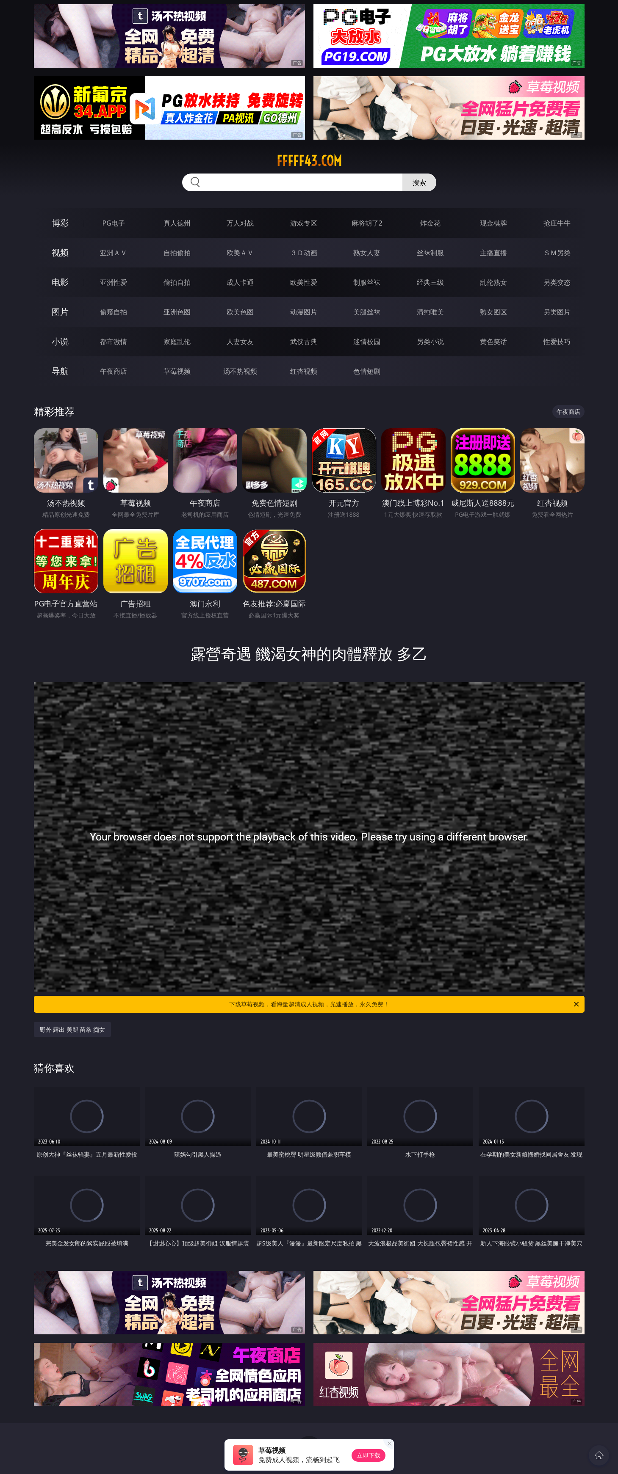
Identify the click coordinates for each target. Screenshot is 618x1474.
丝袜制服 (430, 252)
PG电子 (114, 223)
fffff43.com (309, 160)
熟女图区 (493, 312)
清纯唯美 (430, 312)
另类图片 (557, 312)
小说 (60, 341)
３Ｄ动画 (303, 252)
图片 (60, 311)
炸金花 (430, 223)
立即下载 (368, 1455)
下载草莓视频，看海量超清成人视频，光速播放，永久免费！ (404, 1004)
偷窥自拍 (113, 312)
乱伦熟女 (493, 282)
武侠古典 (303, 341)
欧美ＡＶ (240, 252)
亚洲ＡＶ (113, 252)
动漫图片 (303, 312)
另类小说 (430, 341)
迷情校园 (366, 341)
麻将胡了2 (367, 223)
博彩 (60, 223)
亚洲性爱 (113, 282)
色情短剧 (366, 371)
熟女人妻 (366, 252)
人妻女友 (240, 341)
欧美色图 (240, 312)
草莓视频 (177, 371)
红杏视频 (303, 371)
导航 (60, 371)
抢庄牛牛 (557, 223)
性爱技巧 (557, 341)
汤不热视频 (240, 371)
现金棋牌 (493, 223)
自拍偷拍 (177, 252)
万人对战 (240, 223)
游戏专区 (303, 223)
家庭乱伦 (177, 341)
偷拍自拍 (177, 282)
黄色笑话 (493, 341)
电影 (60, 282)
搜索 (419, 182)
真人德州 (177, 223)
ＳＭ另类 (557, 252)
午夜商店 (113, 371)
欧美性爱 (303, 282)
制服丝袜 (366, 282)
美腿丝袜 (366, 312)
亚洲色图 (177, 312)
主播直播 (493, 252)
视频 (60, 252)
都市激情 (113, 341)
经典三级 (430, 282)
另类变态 (557, 282)
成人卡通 (240, 282)
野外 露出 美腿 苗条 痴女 (72, 1029)
